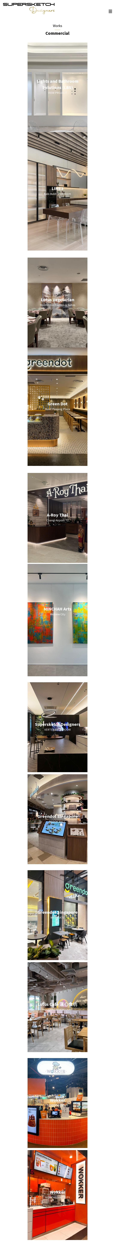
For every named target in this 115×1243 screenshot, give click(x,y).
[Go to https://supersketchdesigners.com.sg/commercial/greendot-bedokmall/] (57, 819)
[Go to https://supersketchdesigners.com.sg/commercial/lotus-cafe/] (57, 1007)
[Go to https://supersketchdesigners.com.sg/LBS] (57, 87)
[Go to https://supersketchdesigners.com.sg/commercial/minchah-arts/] (57, 612)
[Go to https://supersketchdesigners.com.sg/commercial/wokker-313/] (57, 1103)
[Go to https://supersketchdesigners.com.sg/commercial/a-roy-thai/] (57, 518)
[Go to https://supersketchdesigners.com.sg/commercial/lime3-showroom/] (57, 191)
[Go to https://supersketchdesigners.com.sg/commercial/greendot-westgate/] (57, 915)
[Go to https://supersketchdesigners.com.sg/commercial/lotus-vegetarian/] (57, 303)
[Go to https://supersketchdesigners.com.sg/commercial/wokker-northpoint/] (57, 1195)
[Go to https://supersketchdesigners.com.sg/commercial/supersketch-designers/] (57, 727)
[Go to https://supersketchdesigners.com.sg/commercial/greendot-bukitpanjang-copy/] (57, 406)
